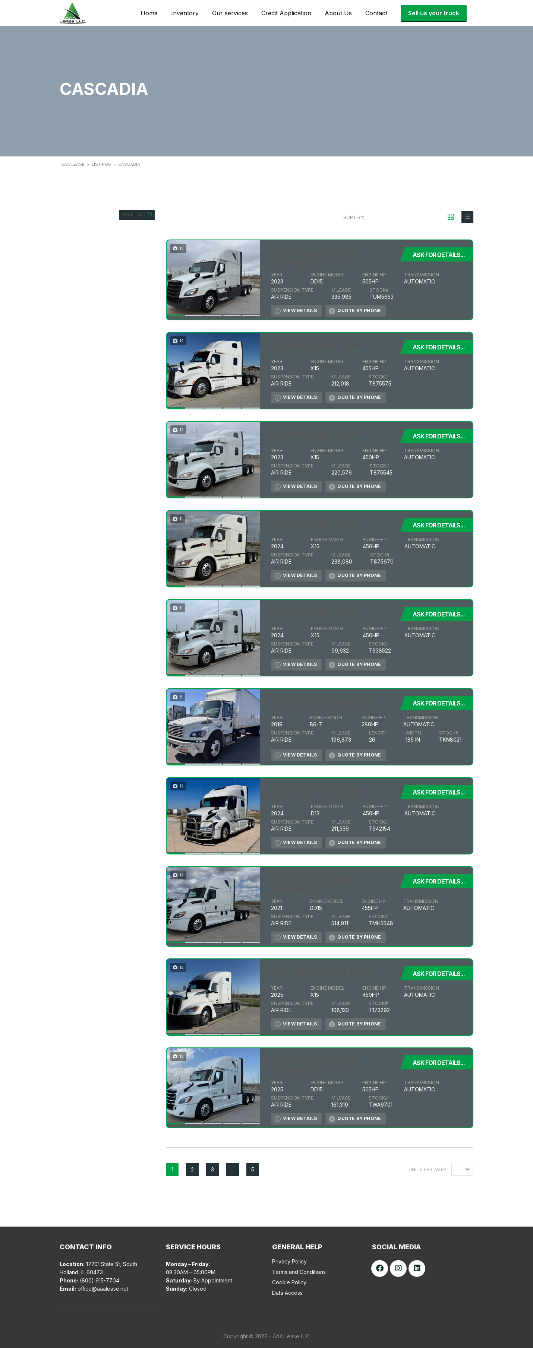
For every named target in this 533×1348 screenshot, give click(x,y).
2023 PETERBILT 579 (315, 346)
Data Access (287, 1293)
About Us (338, 13)
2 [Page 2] (192, 1169)
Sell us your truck (433, 13)
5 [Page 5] (252, 1169)
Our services (230, 13)
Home (149, 13)
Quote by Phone (355, 311)
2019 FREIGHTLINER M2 (321, 702)
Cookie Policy (289, 1282)
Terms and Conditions (299, 1272)
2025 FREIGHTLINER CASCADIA (314, 1066)
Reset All (134, 214)
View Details (296, 311)
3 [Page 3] (212, 1169)
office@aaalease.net (103, 1288)
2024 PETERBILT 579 (316, 524)
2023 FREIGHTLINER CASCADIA (314, 258)
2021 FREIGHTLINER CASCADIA (313, 885)
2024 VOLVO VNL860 (317, 791)
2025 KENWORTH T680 (321, 972)
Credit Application (286, 13)
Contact (376, 13)
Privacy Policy (289, 1261)
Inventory (185, 13)
